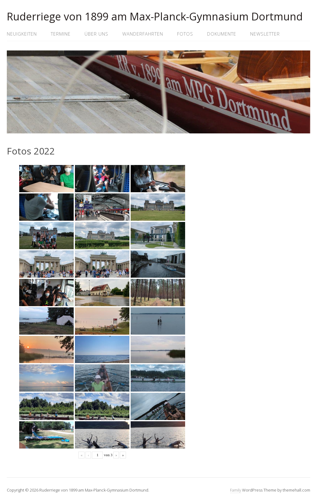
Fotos (185, 34)
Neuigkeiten (22, 34)
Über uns (96, 34)
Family (235, 490)
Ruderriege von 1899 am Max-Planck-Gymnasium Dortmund (155, 16)
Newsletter (265, 34)
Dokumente (221, 34)
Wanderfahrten (142, 34)
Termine (61, 34)
